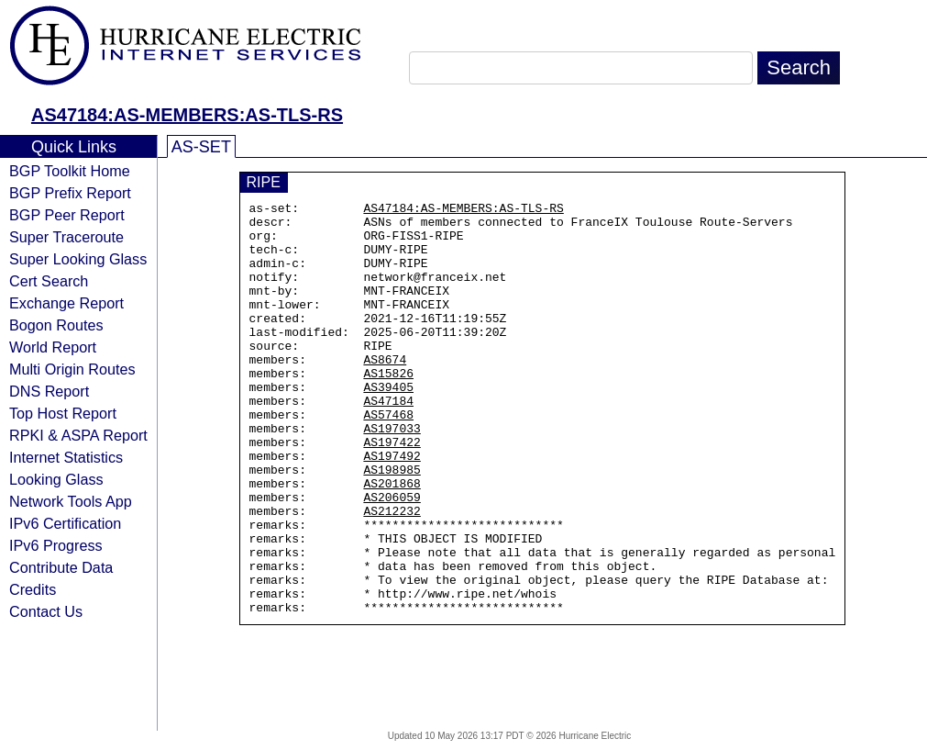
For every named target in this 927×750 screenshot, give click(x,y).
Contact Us (46, 611)
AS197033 (391, 474)
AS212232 (391, 573)
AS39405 (388, 425)
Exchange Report (66, 303)
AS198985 (391, 524)
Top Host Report (62, 413)
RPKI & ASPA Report (78, 435)
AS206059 (391, 557)
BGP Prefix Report (70, 193)
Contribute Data (61, 567)
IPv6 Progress (56, 545)
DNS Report (49, 391)
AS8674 (384, 392)
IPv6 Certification (65, 523)
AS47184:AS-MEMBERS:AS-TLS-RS (187, 115)
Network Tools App (70, 501)
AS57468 (388, 458)
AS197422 (391, 491)
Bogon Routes (56, 325)
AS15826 (388, 408)
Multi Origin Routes (72, 369)
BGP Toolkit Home (69, 170)
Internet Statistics (66, 457)
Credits (32, 589)
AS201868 (391, 540)
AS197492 (391, 507)
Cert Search (48, 281)
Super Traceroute (66, 237)
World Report (52, 347)
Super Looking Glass (78, 259)
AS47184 (388, 441)
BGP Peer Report (67, 215)
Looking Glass (56, 479)
